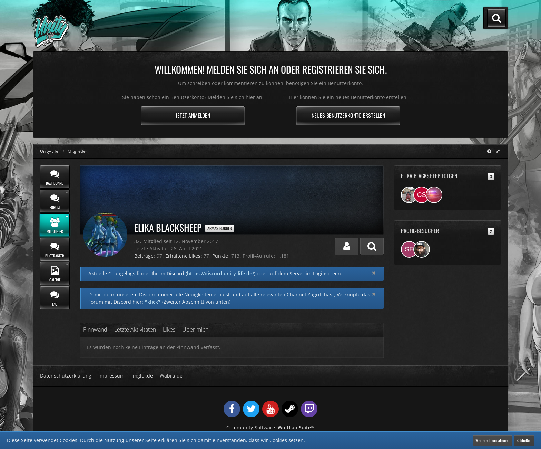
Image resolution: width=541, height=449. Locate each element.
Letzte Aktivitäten (135, 329)
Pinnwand (95, 329)
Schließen (524, 440)
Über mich (195, 329)
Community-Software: (270, 427)
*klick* (153, 301)
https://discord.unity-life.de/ (220, 273)
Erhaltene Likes (182, 255)
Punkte (220, 255)
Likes (169, 329)
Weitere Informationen (492, 440)
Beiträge (144, 255)
